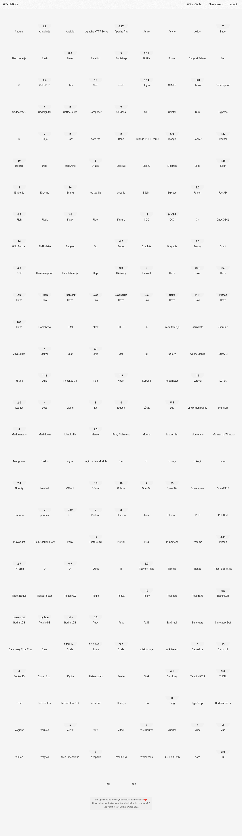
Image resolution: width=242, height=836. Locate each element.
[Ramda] (172, 561)
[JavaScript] (19, 346)
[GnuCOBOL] (223, 212)
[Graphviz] (172, 239)
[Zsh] (134, 776)
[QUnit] (95, 561)
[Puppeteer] (172, 534)
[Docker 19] (19, 158)
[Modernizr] (172, 427)
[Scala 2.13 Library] (70, 642)
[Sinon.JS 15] (223, 642)
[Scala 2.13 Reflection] (95, 642)
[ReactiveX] (70, 588)
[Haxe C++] (197, 266)
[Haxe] (172, 266)
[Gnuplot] (70, 239)
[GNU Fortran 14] (19, 239)
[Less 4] (45, 400)
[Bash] (45, 51)
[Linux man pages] (197, 400)
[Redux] (121, 588)
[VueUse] (172, 722)
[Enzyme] (45, 185)
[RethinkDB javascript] (19, 615)
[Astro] (146, 24)
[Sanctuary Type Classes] (19, 642)
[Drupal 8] (95, 158)
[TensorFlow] (45, 696)
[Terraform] (95, 696)
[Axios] (197, 24)
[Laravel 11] (197, 373)
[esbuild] (121, 185)
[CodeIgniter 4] (45, 104)
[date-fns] (95, 131)
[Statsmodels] (95, 669)
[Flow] (95, 212)
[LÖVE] (146, 400)
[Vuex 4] (197, 722)
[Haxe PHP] (197, 292)
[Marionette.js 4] (19, 427)
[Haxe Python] (223, 292)
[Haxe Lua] (146, 292)
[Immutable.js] (172, 319)
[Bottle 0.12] (146, 51)
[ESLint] (146, 185)
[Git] (197, 212)
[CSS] (197, 104)
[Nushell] (45, 481)
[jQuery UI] (223, 346)
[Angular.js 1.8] (45, 24)
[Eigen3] (146, 158)
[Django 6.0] (172, 131)
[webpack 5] (95, 749)
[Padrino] (19, 508)
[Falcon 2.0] (197, 185)
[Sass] (45, 642)
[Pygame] (197, 534)
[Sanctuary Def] (223, 615)
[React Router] (45, 588)
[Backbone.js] (19, 51)
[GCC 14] (146, 212)
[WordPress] (146, 749)
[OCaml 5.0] (95, 481)
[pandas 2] (45, 508)
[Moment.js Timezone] (223, 427)
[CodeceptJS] (19, 104)
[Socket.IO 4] (19, 669)
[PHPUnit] (223, 508)
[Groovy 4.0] (197, 239)
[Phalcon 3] (121, 508)
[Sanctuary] (197, 615)
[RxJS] (146, 615)
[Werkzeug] (121, 749)
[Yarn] (197, 749)
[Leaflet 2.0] (19, 400)
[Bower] (172, 51)
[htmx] (95, 319)
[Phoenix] (172, 508)
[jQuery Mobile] (197, 346)
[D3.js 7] (45, 131)
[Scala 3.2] (121, 642)
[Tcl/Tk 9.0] (223, 669)
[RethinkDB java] (223, 588)
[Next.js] (45, 454)
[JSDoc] (19, 373)
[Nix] (146, 454)
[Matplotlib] (70, 427)
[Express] (172, 185)
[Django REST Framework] (146, 131)
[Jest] (70, 346)
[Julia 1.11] (45, 373)
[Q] (45, 561)
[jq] (146, 346)
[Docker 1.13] (223, 131)
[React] (197, 561)
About (233, 4)
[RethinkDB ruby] (70, 615)
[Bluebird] (95, 51)
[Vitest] (121, 722)
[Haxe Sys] (19, 319)
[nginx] (70, 454)
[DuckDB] (121, 158)
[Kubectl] (146, 373)
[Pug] (146, 534)
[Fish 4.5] (19, 212)
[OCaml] (70, 481)
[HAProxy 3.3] (121, 266)
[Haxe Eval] (19, 292)
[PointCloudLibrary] (45, 534)
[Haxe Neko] (172, 292)
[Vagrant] (19, 722)
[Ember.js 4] (19, 185)
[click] (121, 78)
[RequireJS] (197, 588)
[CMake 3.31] (197, 78)
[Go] (95, 239)
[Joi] (121, 346)
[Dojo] (45, 158)
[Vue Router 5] (146, 722)
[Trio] (146, 696)
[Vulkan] (19, 749)
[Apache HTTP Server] (95, 24)
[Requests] (172, 588)
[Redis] (95, 588)
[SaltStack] (172, 615)
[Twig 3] (172, 696)
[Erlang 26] (70, 185)
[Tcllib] (19, 696)
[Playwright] (19, 534)
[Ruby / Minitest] (121, 427)
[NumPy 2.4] (19, 481)
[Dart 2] (70, 131)
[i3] (146, 319)
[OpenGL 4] (146, 481)
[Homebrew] (45, 319)
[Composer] (95, 104)
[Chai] (70, 78)
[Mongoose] (19, 454)
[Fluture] (121, 212)
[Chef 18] (95, 78)
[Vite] (95, 722)
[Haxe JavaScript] (121, 292)
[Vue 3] (223, 722)
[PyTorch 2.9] (19, 561)
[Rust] (121, 615)
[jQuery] (172, 346)
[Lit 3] (95, 400)
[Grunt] (223, 239)
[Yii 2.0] (223, 749)
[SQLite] (70, 669)
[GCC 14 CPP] (172, 212)
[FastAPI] (223, 185)
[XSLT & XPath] (172, 749)
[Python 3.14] (223, 534)
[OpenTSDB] (223, 481)
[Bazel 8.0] (70, 51)
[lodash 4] (121, 400)
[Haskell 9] (146, 266)
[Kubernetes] (172, 373)
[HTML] (70, 319)
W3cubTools (194, 4)
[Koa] (95, 373)
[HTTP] (121, 319)
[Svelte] (121, 669)
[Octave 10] (121, 481)
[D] (19, 131)
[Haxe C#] (223, 266)
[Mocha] (146, 427)
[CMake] (172, 78)
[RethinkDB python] (45, 615)
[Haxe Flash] (45, 292)
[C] (19, 78)
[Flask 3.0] (70, 212)
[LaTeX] (223, 373)
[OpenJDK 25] (172, 481)
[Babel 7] (223, 24)
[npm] (223, 454)
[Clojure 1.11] (146, 78)
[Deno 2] (121, 131)
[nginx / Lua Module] (95, 454)
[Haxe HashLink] (70, 292)
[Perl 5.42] (70, 508)
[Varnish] (45, 722)
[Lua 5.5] (172, 400)
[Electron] (172, 158)
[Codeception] (223, 78)
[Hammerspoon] (45, 266)
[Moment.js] (197, 427)
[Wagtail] (45, 749)
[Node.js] (172, 454)
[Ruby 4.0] (95, 615)
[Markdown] (45, 427)
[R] (121, 561)
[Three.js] (121, 696)
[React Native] (19, 588)
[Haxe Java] (95, 292)
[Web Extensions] (70, 749)
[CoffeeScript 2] (70, 104)
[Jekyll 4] (45, 346)
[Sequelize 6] (197, 642)
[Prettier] (121, 534)
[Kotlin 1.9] (121, 373)
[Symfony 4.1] (172, 669)
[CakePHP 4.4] (45, 78)
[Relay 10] (146, 588)
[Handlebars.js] (70, 266)
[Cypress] (223, 104)
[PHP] (197, 508)
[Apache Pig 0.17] (121, 24)
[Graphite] (146, 239)
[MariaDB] (223, 400)
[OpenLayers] (197, 481)
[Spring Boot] (45, 669)
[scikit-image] (146, 642)
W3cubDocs (11, 4)
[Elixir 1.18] (223, 158)
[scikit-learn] (172, 642)
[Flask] (45, 212)
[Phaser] (146, 508)
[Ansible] (70, 24)
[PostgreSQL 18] (95, 534)
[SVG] (146, 669)
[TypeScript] (197, 696)
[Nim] (121, 454)
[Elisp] (197, 158)
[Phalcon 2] (95, 508)
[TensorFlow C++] (70, 696)
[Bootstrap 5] (121, 51)
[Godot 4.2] (121, 239)
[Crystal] (172, 104)
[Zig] (108, 776)
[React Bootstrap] (223, 561)
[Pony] (70, 534)
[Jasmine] (223, 319)
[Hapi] (95, 266)
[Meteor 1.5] (95, 427)
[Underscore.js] (223, 696)
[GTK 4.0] (19, 266)
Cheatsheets (216, 4)
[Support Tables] (197, 51)
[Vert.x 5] (70, 722)
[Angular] (19, 24)
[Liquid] (70, 400)
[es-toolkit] (95, 185)
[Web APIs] (70, 158)
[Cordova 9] (121, 104)
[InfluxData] (197, 319)
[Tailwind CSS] (197, 669)
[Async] (172, 24)
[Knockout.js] (70, 373)
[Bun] (223, 51)
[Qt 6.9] (70, 561)
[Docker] (197, 131)
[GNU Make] (45, 239)
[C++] (146, 104)
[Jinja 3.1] (95, 346)
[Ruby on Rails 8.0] (146, 561)
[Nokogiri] (197, 454)
